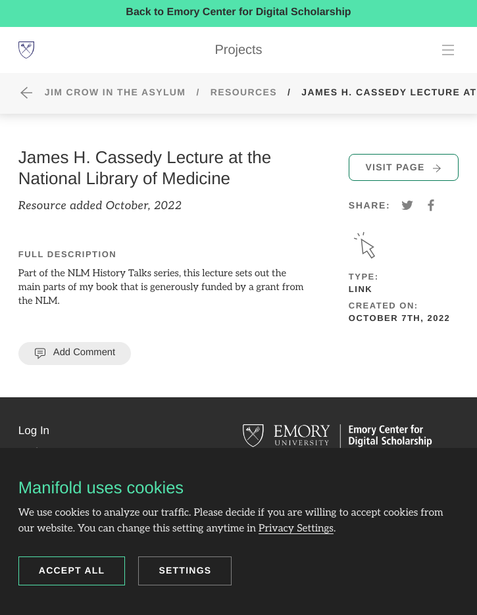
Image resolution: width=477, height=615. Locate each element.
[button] (33, 430)
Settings (185, 570)
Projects (238, 50)
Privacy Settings (296, 528)
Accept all (72, 570)
